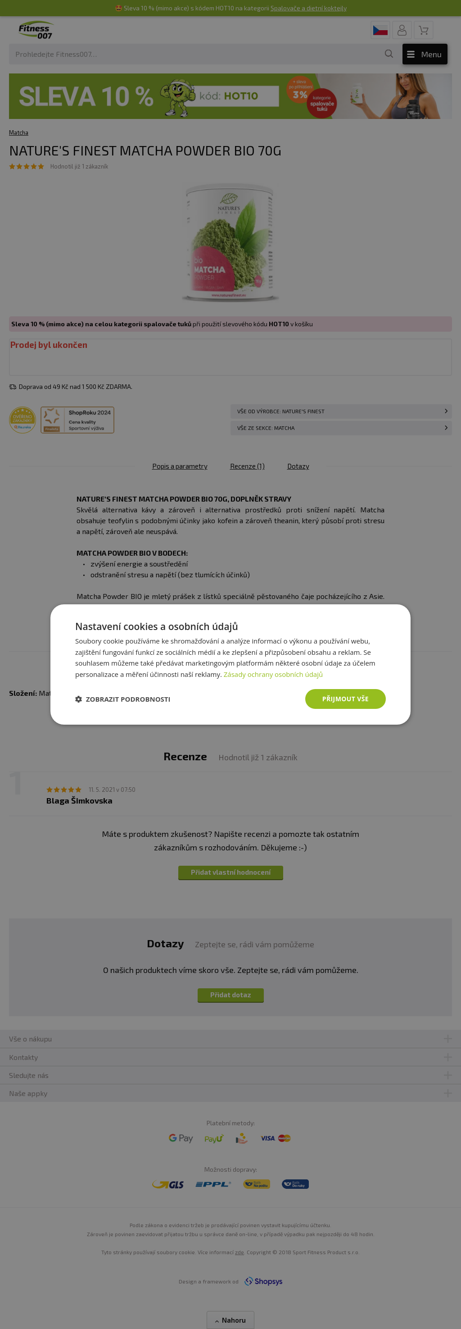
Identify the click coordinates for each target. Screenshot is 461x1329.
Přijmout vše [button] (345, 698)
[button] (123, 699)
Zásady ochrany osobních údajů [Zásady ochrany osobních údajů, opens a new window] (273, 674)
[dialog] (230, 664)
